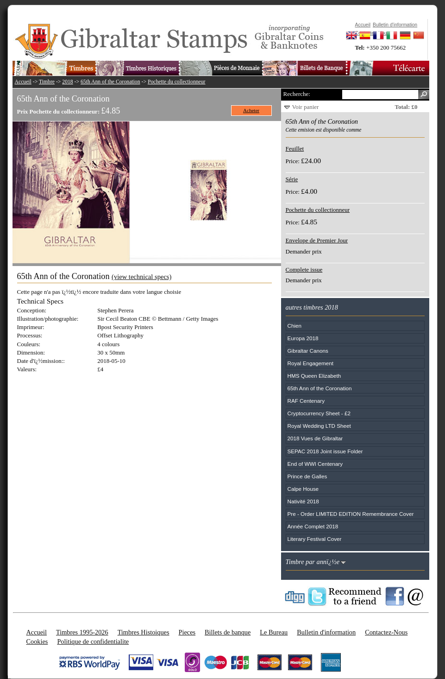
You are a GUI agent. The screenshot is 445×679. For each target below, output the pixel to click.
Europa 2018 (303, 338)
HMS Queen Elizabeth (314, 376)
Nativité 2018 (303, 501)
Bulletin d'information (326, 632)
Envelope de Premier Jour (317, 240)
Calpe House (303, 489)
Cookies (37, 641)
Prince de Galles (307, 476)
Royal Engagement (310, 363)
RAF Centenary (306, 401)
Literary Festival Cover (315, 539)
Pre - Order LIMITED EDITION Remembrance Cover (351, 514)
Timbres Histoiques (143, 632)
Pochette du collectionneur (177, 82)
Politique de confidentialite (93, 641)
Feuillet (295, 148)
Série (292, 179)
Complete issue (304, 269)
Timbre (47, 82)
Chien (295, 326)
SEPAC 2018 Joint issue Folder (325, 451)
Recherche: (296, 93)
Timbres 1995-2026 (82, 632)
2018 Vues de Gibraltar (315, 438)
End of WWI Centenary (315, 464)
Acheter (251, 110)
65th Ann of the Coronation (110, 82)
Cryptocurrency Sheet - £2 (319, 413)
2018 (67, 82)
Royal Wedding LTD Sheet (319, 426)
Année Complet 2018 (313, 526)
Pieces (187, 632)
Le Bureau (274, 632)
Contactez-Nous (386, 632)
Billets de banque (228, 632)
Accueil (23, 82)
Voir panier (305, 106)
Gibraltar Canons (308, 351)
